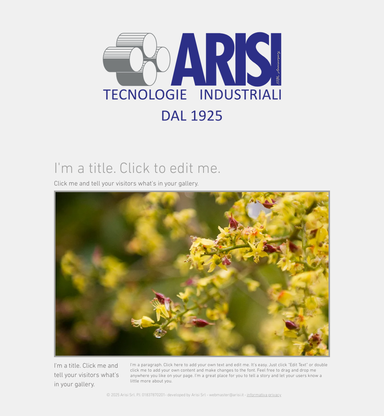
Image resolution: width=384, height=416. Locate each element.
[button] (192, 274)
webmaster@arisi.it (226, 395)
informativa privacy (264, 395)
